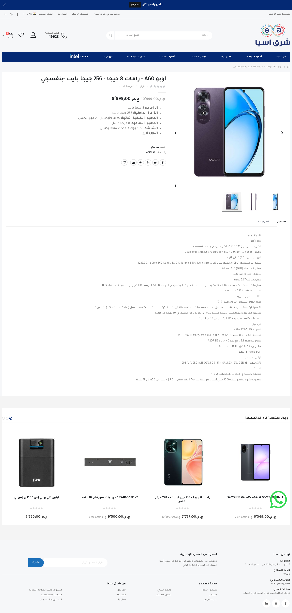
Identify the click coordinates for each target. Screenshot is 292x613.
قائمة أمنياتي (164, 590)
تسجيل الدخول (80, 14)
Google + (140, 163)
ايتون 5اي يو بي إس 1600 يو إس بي (36, 497)
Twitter (155, 163)
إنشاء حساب (46, 14)
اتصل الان (134, 4)
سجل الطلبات (163, 595)
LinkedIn (148, 163)
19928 (286, 574)
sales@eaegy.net (280, 584)
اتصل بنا (62, 14)
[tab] (281, 222)
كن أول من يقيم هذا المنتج (133, 86)
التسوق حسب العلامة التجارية (45, 590)
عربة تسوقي (210, 600)
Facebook (163, 163)
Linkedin (266, 603)
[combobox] (159, 35)
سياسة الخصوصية (51, 595)
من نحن (121, 590)
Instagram (276, 603)
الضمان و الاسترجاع (51, 600)
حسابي (213, 595)
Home (288, 66)
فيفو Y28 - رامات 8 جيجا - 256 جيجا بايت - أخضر (182, 499)
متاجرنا (122, 600)
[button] (175, 186)
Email (133, 163)
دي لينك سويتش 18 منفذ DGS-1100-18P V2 (109, 497)
